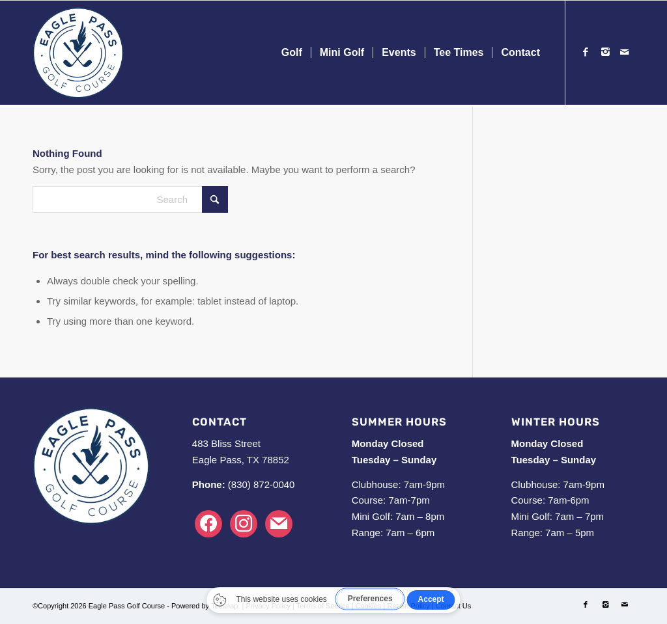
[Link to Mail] (624, 52)
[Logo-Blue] (78, 53)
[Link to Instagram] (605, 52)
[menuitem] (292, 53)
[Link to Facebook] (585, 52)
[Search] (130, 199)
